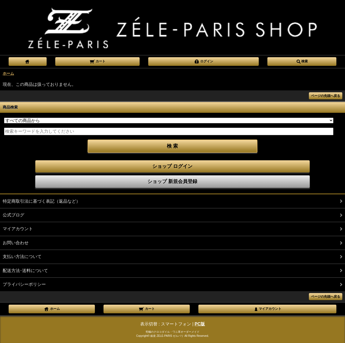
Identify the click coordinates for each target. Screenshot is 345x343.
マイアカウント (18, 228)
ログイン (203, 61)
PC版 (200, 324)
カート (97, 61)
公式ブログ (13, 215)
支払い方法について (22, 256)
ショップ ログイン (172, 166)
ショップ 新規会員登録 (172, 181)
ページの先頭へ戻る (325, 96)
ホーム (8, 73)
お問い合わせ (16, 242)
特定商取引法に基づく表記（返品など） (41, 201)
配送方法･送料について (25, 270)
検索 (302, 61)
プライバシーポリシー (24, 284)
